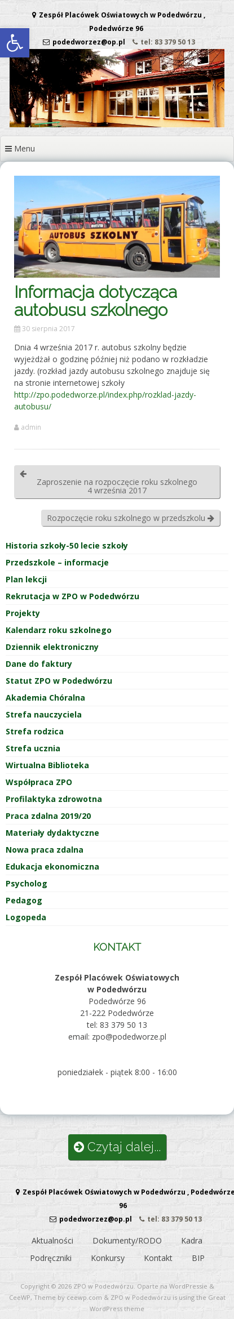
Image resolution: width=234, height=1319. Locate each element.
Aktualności (52, 1240)
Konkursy (108, 1258)
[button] (14, 42)
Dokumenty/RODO (127, 1240)
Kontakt (158, 1258)
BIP (198, 1258)
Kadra (191, 1240)
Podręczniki (51, 1258)
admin (31, 427)
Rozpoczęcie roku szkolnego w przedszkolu (130, 518)
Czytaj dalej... (117, 1147)
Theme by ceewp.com (68, 1297)
